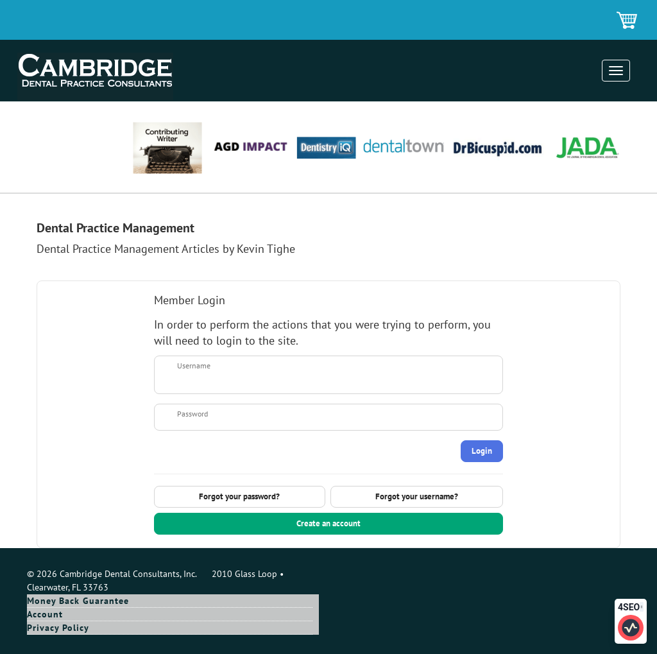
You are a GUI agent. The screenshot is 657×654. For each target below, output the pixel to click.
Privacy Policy (58, 627)
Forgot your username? (416, 496)
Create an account (328, 523)
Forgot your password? (239, 496)
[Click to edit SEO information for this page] (631, 628)
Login (482, 450)
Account (45, 614)
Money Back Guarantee (78, 601)
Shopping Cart (627, 21)
